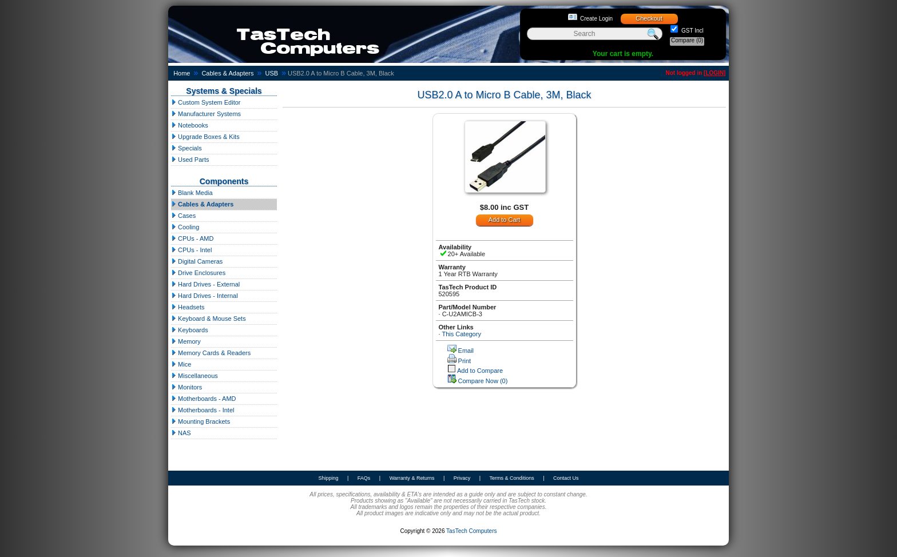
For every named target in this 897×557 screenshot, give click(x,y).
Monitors (186, 387)
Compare (687, 40)
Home (181, 73)
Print (464, 360)
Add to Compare (480, 370)
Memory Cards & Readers (211, 352)
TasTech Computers (471, 531)
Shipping (328, 478)
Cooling (185, 227)
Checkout (649, 18)
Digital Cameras (197, 261)
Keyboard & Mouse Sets (208, 318)
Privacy (462, 478)
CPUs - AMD (192, 238)
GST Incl (692, 30)
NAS (181, 432)
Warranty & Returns (412, 478)
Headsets (188, 307)
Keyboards (189, 330)
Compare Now (483, 380)
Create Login (596, 18)
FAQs (364, 478)
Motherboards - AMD (203, 398)
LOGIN (714, 73)
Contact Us (566, 478)
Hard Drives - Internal (204, 295)
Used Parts (190, 159)
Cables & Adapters (227, 73)
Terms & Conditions (512, 478)
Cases (183, 215)
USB (271, 73)
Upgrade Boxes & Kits (205, 136)
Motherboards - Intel (203, 410)
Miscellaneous (194, 375)
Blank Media (192, 192)
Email (466, 350)
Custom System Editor (205, 102)
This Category (461, 334)
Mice (181, 364)
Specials (186, 148)
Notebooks (189, 125)
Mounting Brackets (200, 421)
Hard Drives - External (205, 284)
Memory (186, 341)
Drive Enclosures (198, 272)
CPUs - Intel (191, 249)
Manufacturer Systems (206, 113)
